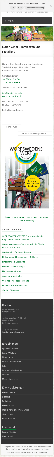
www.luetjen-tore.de (12, 96)
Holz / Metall (7, 436)
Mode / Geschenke (10, 379)
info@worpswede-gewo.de (13, 332)
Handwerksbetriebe (11, 271)
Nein (20, 8)
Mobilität (6, 374)
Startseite (10, 452)
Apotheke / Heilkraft (10, 348)
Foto (4, 366)
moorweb (11, 126)
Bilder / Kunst (8, 357)
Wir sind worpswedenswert (15, 285)
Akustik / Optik (8, 392)
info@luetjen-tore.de (12, 93)
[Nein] (50, 5)
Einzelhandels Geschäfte (13, 261)
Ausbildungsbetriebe (12, 276)
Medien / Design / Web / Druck (15, 410)
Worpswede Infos (9, 418)
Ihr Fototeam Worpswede (35, 133)
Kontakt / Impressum (39, 452)
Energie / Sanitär (9, 432)
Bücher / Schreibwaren (11, 361)
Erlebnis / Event (8, 405)
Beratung (6, 397)
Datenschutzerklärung (23, 452)
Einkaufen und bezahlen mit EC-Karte (20, 257)
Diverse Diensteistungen (13, 266)
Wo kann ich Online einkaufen (16, 252)
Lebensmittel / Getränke (12, 370)
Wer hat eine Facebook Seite (15, 280)
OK (13, 8)
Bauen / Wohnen (9, 353)
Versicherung (7, 414)
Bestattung (6, 401)
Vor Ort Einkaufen (10, 290)
